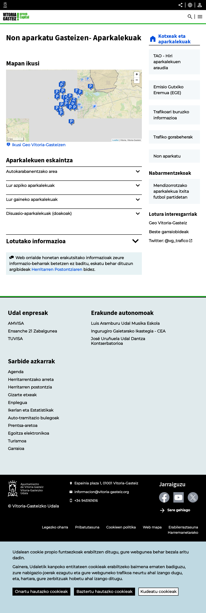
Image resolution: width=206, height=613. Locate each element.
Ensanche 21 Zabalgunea (32, 378)
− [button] (136, 128)
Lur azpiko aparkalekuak (30, 233)
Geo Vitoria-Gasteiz (168, 242)
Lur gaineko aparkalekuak (32, 247)
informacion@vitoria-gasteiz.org (101, 539)
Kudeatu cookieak (158, 591)
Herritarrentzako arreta (31, 427)
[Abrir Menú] (200, 17)
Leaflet (115, 188)
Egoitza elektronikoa (28, 481)
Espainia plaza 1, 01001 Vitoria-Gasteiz (106, 531)
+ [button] (136, 122)
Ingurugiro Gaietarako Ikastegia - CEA (128, 378)
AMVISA (16, 371)
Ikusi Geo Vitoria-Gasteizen (38, 192)
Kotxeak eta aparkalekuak (174, 38)
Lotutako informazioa (36, 288)
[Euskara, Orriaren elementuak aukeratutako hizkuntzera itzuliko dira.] (190, 5)
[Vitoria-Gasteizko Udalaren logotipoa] (25, 536)
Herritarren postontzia (30, 435)
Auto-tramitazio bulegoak (33, 465)
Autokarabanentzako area (31, 219)
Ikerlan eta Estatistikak (30, 458)
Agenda (15, 419)
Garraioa (16, 496)
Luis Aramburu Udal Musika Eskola (125, 371)
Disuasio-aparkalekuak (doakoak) (39, 261)
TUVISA (15, 386)
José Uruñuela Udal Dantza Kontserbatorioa (118, 389)
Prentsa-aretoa (22, 473)
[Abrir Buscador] (191, 17)
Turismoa (17, 488)
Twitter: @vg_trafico (171, 260)
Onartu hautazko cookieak (41, 591)
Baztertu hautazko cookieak (104, 591)
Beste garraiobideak (169, 251)
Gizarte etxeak (22, 442)
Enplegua (17, 450)
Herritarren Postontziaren (57, 317)
